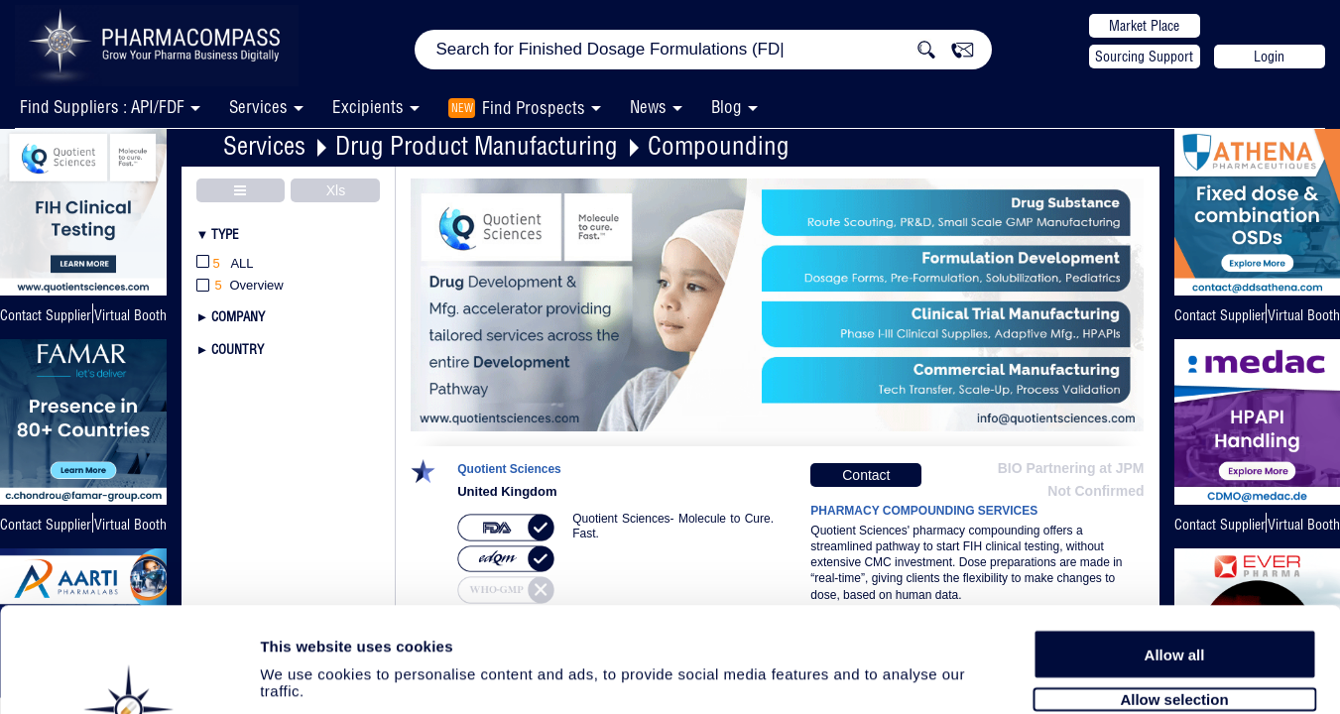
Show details (1041, 675)
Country (237, 349)
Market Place (1144, 26)
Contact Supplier (45, 315)
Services (264, 145)
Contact (866, 475)
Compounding (719, 145)
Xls (335, 190)
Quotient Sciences (509, 469)
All (225, 264)
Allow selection (1174, 592)
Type (225, 234)
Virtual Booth (130, 315)
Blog (726, 106)
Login (1269, 56)
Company (238, 316)
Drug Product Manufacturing (476, 145)
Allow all (1175, 547)
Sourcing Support (1144, 56)
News (648, 106)
